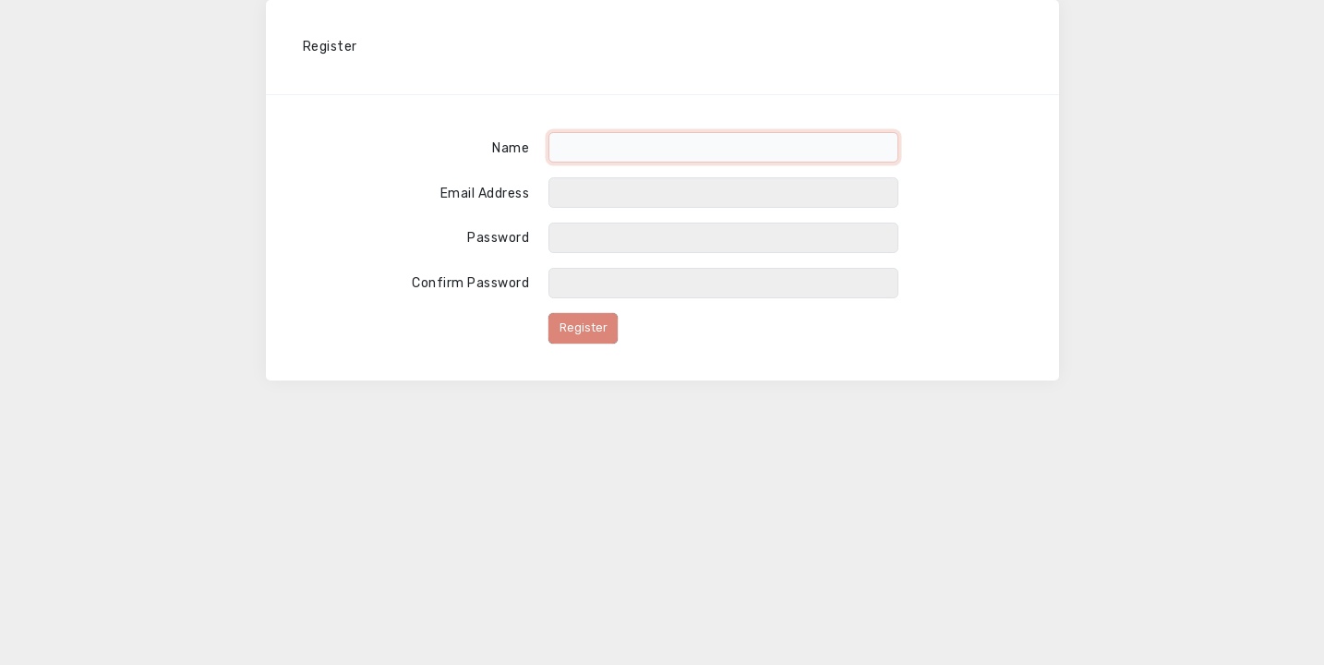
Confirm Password (470, 283)
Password (498, 238)
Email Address (485, 193)
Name (510, 148)
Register (584, 327)
